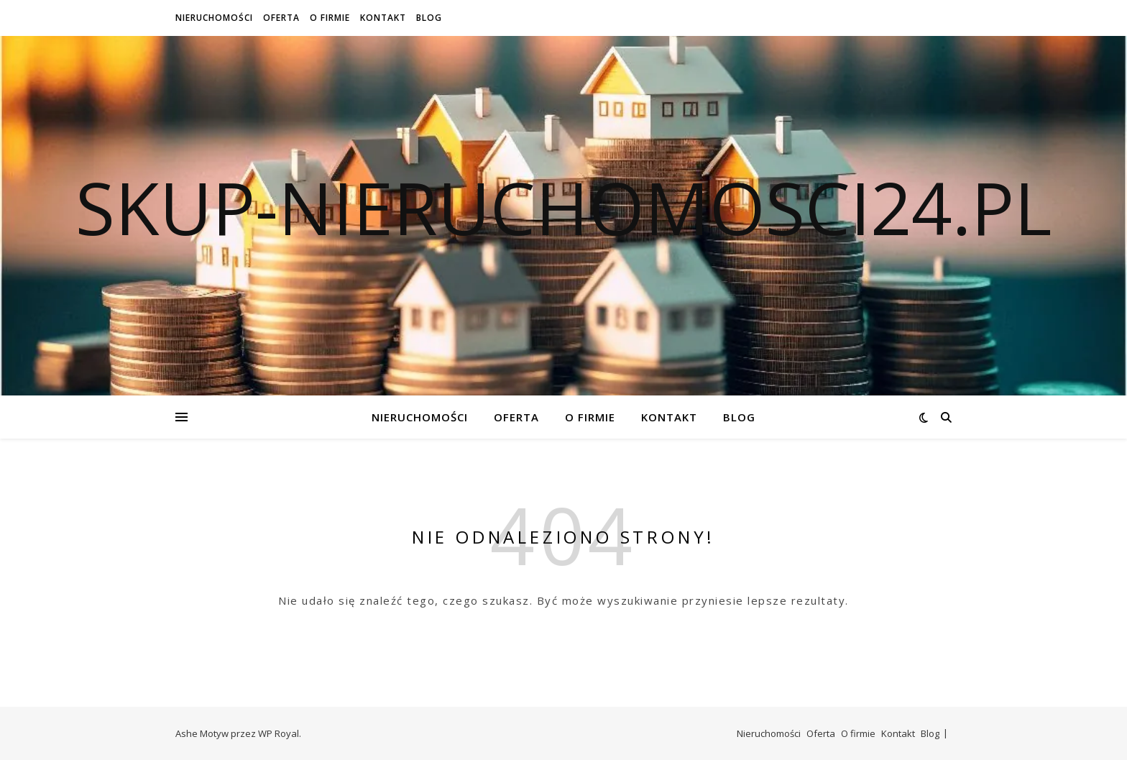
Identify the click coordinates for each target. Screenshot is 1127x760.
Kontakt (383, 18)
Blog (429, 18)
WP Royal (278, 733)
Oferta (281, 18)
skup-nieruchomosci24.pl (563, 207)
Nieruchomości (214, 18)
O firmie (330, 18)
